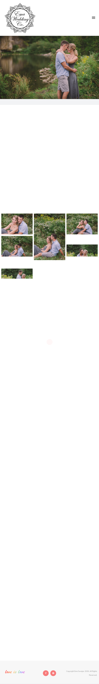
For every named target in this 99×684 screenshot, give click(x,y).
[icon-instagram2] (53, 673)
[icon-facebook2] (46, 673)
